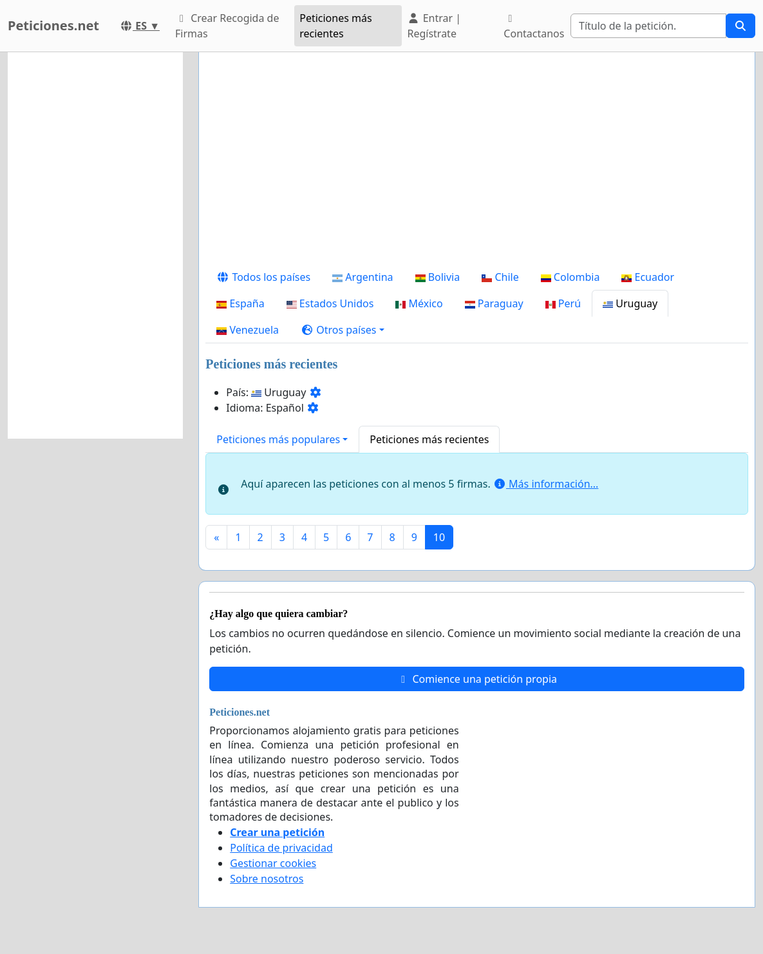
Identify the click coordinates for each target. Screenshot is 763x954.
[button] (342, 329)
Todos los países (263, 277)
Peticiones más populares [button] (278, 439)
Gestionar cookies (273, 863)
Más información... (545, 484)
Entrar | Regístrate (434, 26)
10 (439, 537)
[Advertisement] (477, 163)
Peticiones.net (53, 25)
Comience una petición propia (477, 679)
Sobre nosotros (266, 879)
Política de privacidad (281, 848)
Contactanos (534, 27)
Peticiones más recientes (335, 26)
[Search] (648, 26)
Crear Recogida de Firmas (227, 26)
